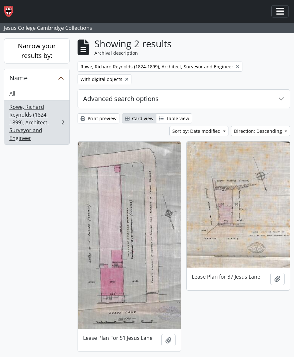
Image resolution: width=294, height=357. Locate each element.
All (12, 93)
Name (18, 78)
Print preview (98, 118)
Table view (174, 118)
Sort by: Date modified (197, 131)
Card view (139, 118)
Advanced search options (121, 98)
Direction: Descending (258, 131)
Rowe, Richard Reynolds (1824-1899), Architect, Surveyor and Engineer (36, 122)
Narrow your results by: (37, 50)
